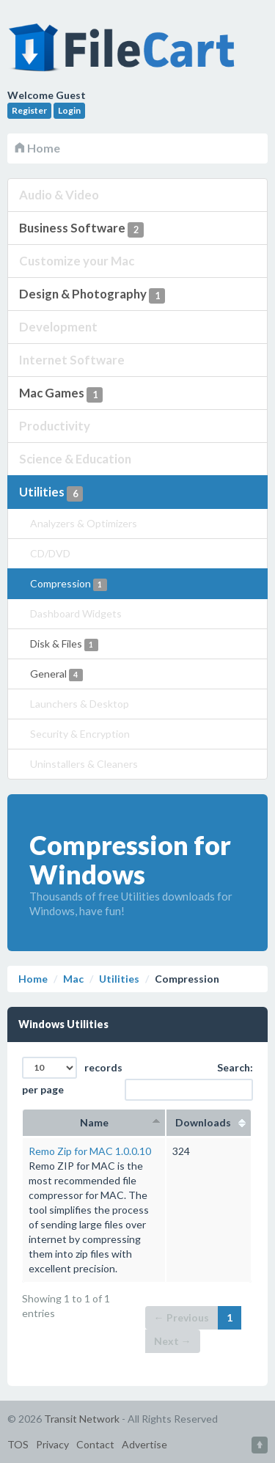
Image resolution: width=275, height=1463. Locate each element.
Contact (95, 1444)
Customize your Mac (76, 260)
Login (69, 110)
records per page (72, 1076)
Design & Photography (92, 295)
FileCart (124, 55)
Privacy (52, 1444)
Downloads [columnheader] (208, 1122)
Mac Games (61, 394)
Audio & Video (59, 194)
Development (58, 326)
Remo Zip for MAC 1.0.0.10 (90, 1151)
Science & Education (75, 458)
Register (29, 110)
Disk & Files (64, 644)
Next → (172, 1341)
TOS (18, 1444)
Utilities (51, 493)
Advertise (144, 1444)
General (56, 674)
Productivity (54, 425)
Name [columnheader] (94, 1122)
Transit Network (82, 1418)
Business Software (81, 229)
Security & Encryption (80, 733)
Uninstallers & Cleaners (84, 764)
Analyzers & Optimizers (83, 523)
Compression (68, 584)
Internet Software (72, 359)
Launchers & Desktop (79, 703)
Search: (199, 1081)
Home (37, 148)
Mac (73, 978)
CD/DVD (50, 553)
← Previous (181, 1317)
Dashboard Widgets (76, 613)
